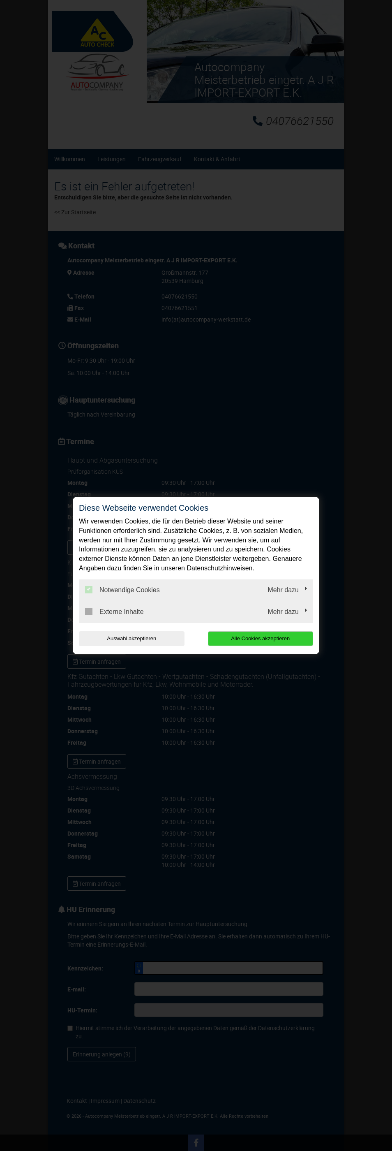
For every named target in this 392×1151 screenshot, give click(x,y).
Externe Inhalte (114, 611)
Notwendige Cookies (122, 589)
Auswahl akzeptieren (131, 638)
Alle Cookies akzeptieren (260, 638)
